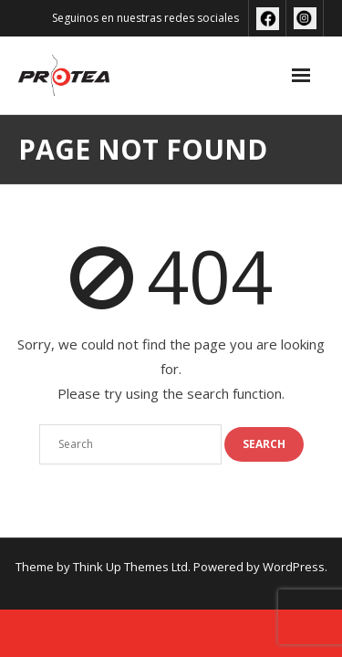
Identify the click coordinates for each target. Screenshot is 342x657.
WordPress (294, 566)
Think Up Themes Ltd (130, 566)
